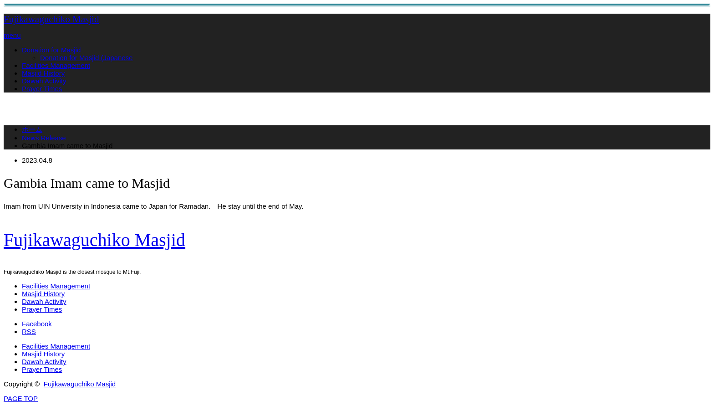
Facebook (37, 324)
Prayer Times (42, 89)
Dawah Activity (44, 81)
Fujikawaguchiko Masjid (51, 19)
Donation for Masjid (51, 50)
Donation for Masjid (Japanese (86, 58)
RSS (29, 331)
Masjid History (43, 73)
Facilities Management (56, 65)
